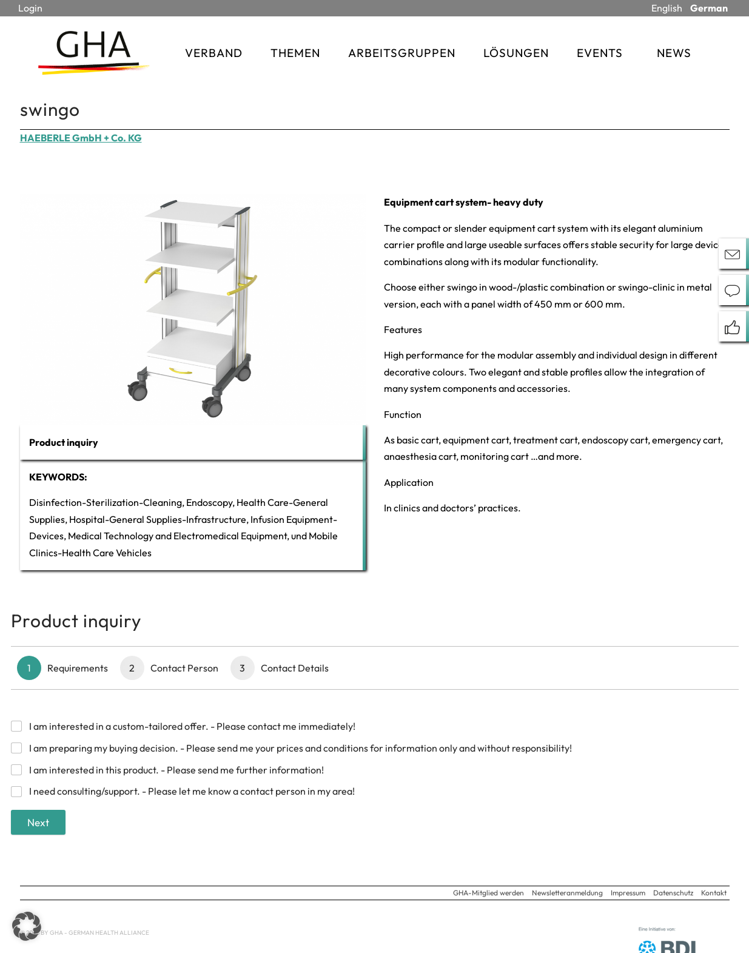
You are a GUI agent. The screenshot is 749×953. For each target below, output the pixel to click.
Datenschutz (673, 892)
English (666, 8)
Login (30, 8)
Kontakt (714, 892)
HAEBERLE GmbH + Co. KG (81, 138)
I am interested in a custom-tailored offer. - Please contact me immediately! (192, 726)
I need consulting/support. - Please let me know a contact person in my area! (192, 791)
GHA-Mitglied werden (488, 892)
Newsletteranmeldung (567, 892)
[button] (26, 926)
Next (38, 822)
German (709, 8)
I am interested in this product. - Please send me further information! (176, 770)
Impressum (628, 892)
